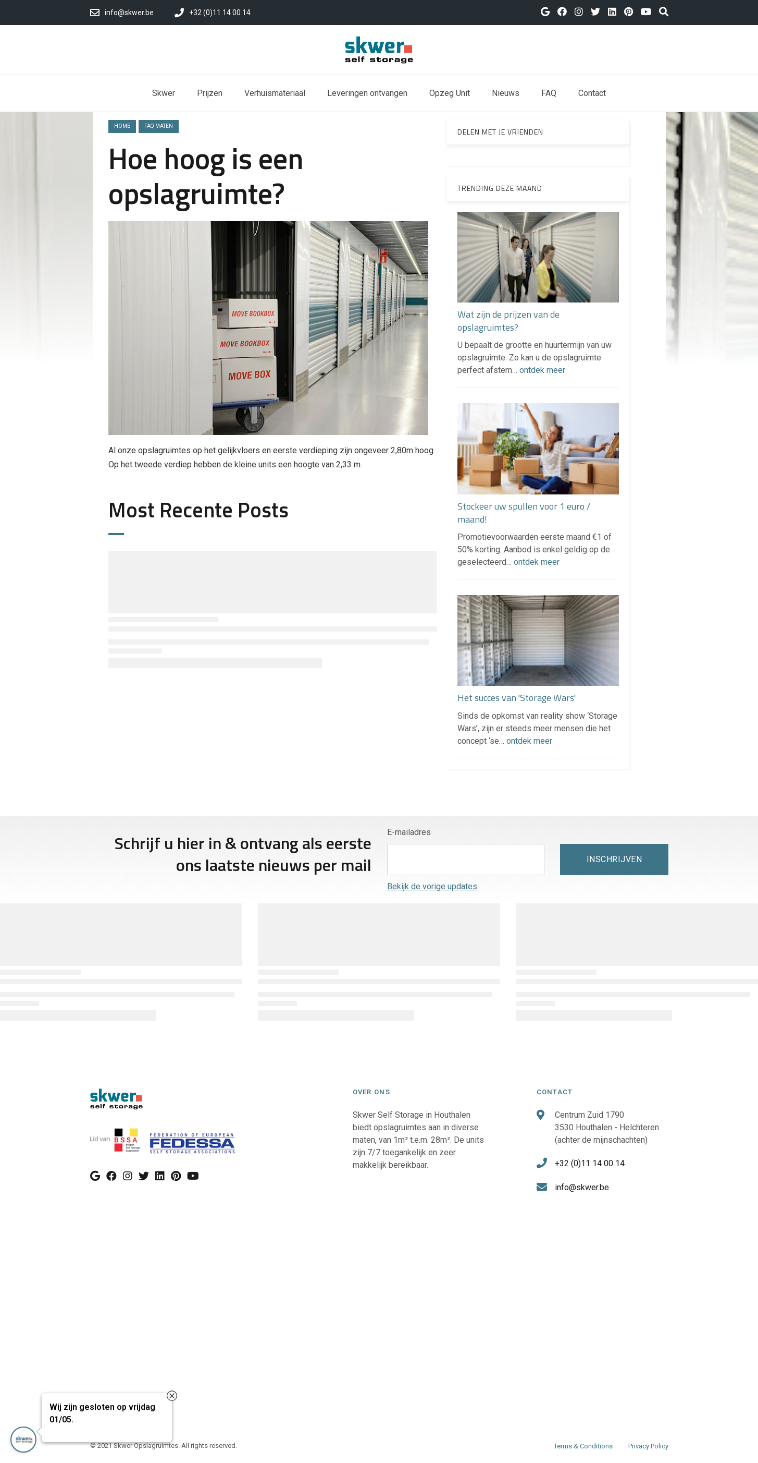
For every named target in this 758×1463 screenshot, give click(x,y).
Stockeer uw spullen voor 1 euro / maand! (523, 512)
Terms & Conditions (583, 1446)
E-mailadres (409, 832)
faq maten (158, 126)
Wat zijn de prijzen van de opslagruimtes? (508, 320)
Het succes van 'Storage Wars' (516, 698)
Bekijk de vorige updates (432, 886)
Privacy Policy (648, 1446)
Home (122, 126)
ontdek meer (542, 370)
